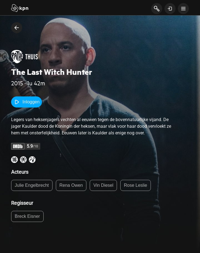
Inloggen (26, 102)
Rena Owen (71, 185)
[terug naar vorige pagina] (16, 27)
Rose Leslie (135, 185)
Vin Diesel (103, 185)
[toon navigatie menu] (183, 8)
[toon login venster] (170, 8)
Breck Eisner (27, 216)
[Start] (19, 8)
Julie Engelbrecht (32, 185)
